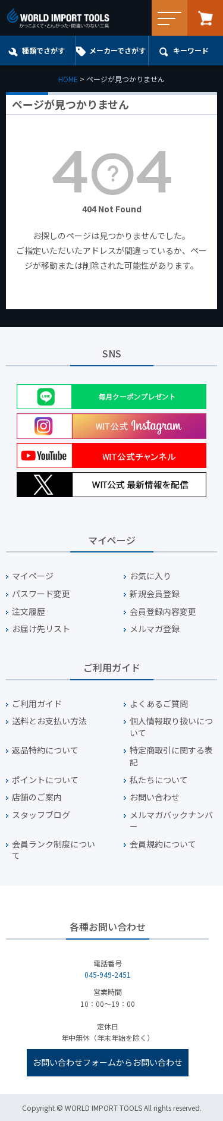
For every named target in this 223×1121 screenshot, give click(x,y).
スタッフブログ (41, 815)
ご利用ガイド (37, 703)
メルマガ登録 (155, 629)
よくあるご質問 (159, 703)
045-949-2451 (107, 974)
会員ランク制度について (53, 850)
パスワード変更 (41, 593)
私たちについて (159, 780)
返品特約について (45, 750)
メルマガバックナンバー (171, 821)
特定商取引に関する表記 (171, 756)
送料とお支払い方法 (49, 721)
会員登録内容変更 (163, 611)
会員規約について (163, 844)
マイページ (33, 576)
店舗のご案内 (37, 797)
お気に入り (150, 576)
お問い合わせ (155, 797)
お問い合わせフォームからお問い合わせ (108, 1062)
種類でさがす (43, 50)
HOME (68, 79)
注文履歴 (28, 611)
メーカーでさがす (117, 50)
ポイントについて (45, 780)
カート (205, 18)
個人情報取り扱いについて (171, 727)
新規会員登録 (155, 593)
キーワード (191, 50)
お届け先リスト (41, 629)
